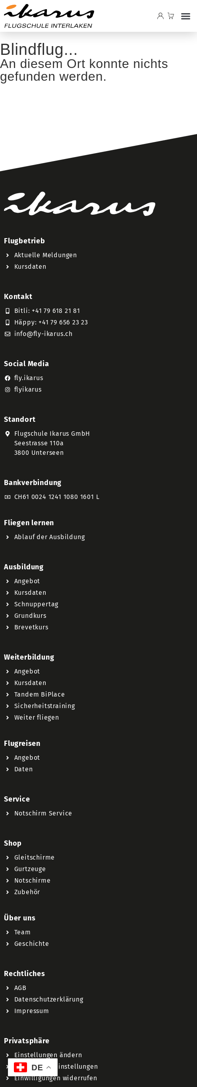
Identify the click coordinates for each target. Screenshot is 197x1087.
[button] (185, 15)
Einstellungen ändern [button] (48, 1055)
